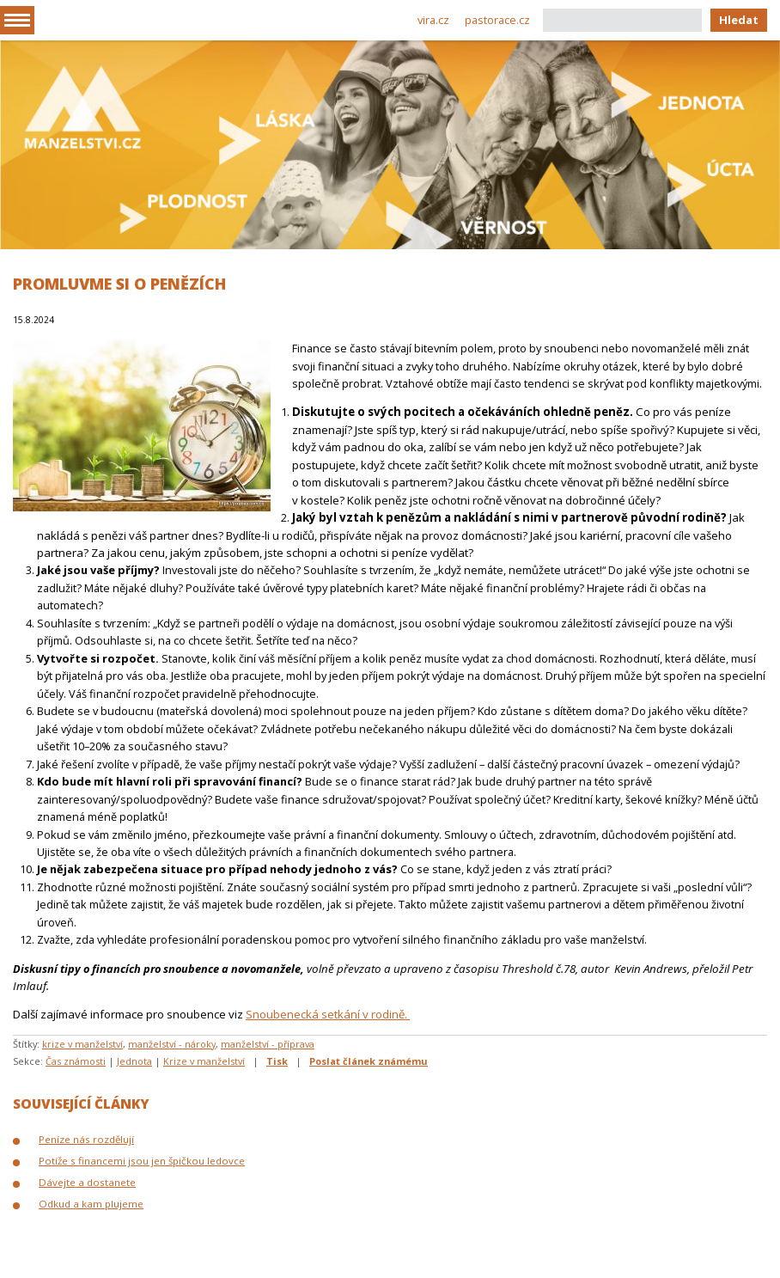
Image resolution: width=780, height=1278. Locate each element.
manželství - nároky (172, 1043)
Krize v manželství (204, 1061)
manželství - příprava (267, 1043)
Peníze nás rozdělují (86, 1139)
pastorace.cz (497, 20)
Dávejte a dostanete (87, 1182)
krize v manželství (82, 1043)
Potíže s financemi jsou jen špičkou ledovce (142, 1160)
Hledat (739, 20)
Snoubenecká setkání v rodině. (328, 1014)
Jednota (134, 1061)
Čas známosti (76, 1061)
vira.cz (433, 20)
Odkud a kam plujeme (91, 1203)
